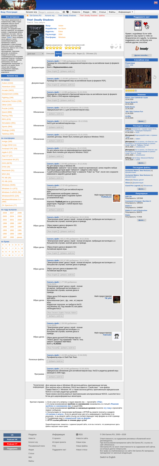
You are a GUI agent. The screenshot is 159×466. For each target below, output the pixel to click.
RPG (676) (6, 119)
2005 (5, 216)
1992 (12, 230)
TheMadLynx (106, 197)
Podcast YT (12, 444)
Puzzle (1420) (7, 108)
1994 (19, 227)
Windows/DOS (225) (10, 196)
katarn (138, 139)
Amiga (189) (7, 141)
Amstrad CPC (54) (9, 149)
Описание (50, 54)
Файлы (112, 12)
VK (12, 435)
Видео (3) (81, 54)
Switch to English (107, 457)
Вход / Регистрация (9, 12)
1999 (5, 223)
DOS (127, 65)
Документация (130, 172)
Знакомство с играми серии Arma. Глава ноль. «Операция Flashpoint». (141, 129)
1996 (5, 227)
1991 (19, 230)
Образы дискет (138, 180)
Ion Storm (62, 29)
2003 (19, 216)
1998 (12, 223)
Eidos (60, 31)
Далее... (141, 121)
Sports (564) (7, 126)
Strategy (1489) (8, 130)
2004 (60, 34)
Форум (86, 12)
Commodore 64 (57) (10, 159)
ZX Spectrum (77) (9, 205)
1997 (19, 223)
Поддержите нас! (59, 450)
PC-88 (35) (6, 178)
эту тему (107, 408)
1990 (5, 234)
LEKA (138, 159)
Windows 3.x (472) (9, 188)
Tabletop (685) (8, 134)
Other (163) (6, 105)
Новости (76, 12)
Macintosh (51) (8, 170)
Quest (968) (7, 112)
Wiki (94, 12)
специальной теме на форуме (78, 418)
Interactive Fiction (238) (12, 101)
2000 (19, 220)
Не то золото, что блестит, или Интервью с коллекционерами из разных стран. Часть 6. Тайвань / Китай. (141, 143)
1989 (12, 234)
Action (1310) (7, 83)
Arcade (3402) (8, 90)
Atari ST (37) (7, 156)
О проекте (56, 438)
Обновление (147, 185)
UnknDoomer (140, 147)
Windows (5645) (8, 185)
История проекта (59, 442)
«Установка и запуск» (55, 414)
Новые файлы (82, 446)
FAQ (54, 446)
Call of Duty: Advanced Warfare (143, 158)
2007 (12, 213)
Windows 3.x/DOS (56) (11, 192)
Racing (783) (7, 116)
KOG (137, 132)
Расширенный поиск (36, 446)
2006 (19, 213)
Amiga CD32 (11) (9, 145)
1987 (5, 237)
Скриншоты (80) (69, 54)
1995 (12, 227)
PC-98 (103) (7, 181)
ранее (19, 237)
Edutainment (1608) (10, 94)
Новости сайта (82, 438)
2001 (12, 220)
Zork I (9, 37)
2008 (5, 213)
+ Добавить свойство (66, 71)
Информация (126, 12)
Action (127, 67)
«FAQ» (99, 402)
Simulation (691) (9, 123)
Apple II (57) (7, 152)
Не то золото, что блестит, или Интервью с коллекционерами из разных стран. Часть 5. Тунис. (141, 151)
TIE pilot (108, 298)
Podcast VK (12, 439)
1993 (5, 230)
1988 (19, 234)
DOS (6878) (7, 163)
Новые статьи (81, 450)
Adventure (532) (8, 87)
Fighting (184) (7, 97)
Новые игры (81, 442)
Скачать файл (53, 61)
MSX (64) (6, 174)
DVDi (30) (6, 167)
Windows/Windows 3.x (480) (11, 200)
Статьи (102, 12)
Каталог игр (31, 12)
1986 (12, 237)
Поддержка (12, 448)
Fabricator (107, 335)
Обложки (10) (91, 54)
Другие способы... (141, 55)
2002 (5, 220)
